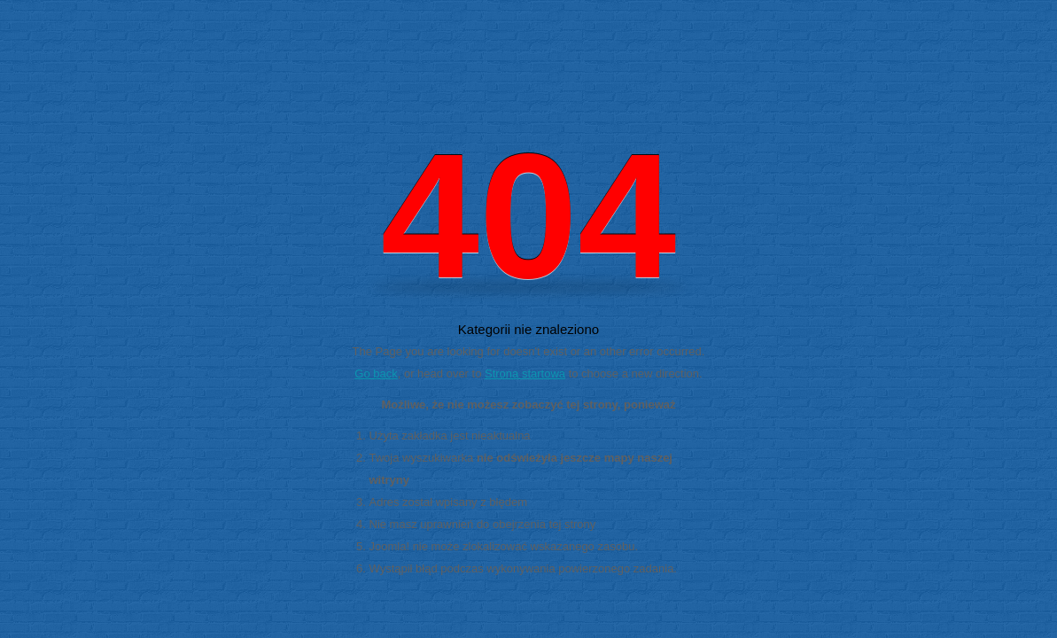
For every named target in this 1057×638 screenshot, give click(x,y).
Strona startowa (525, 373)
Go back (375, 373)
